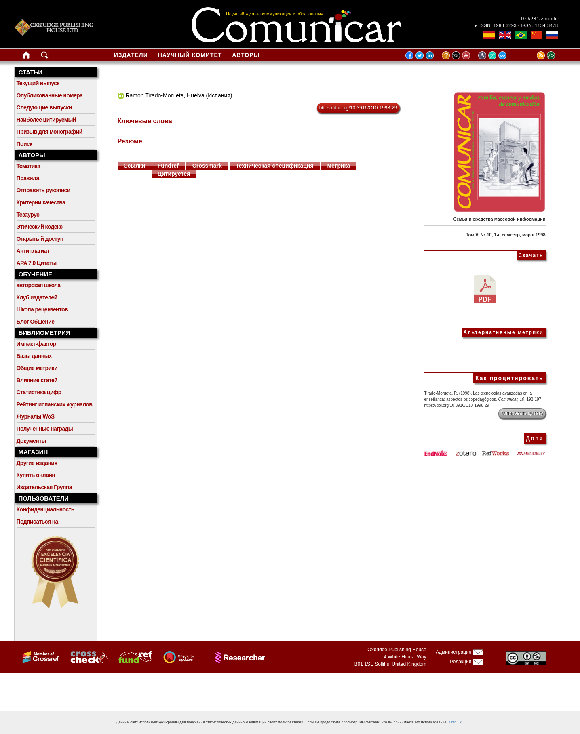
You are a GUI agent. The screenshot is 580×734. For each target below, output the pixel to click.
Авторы (245, 55)
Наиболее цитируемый (46, 119)
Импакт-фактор (36, 344)
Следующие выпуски (44, 107)
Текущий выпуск (38, 83)
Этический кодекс (40, 226)
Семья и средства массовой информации (499, 219)
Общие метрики (37, 368)
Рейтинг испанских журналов (55, 404)
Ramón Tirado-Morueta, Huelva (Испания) (178, 95)
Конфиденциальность (45, 509)
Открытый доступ (40, 239)
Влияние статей (37, 380)
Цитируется (174, 173)
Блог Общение (36, 321)
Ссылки (135, 165)
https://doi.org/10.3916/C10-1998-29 (358, 108)
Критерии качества (41, 202)
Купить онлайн (36, 475)
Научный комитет (190, 55)
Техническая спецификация (275, 165)
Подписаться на (37, 521)
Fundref (168, 165)
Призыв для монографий (49, 131)
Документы (31, 440)
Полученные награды (45, 428)
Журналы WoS (36, 416)
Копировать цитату (522, 413)
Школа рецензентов (42, 309)
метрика (338, 165)
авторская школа (39, 285)
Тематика (28, 166)
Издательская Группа (44, 487)
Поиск (24, 144)
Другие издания (37, 463)
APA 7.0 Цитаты (37, 263)
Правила (28, 178)
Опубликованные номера (50, 95)
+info (453, 722)
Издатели (131, 55)
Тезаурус (28, 214)
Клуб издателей (37, 297)
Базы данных (34, 356)
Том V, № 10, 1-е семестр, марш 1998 (506, 234)
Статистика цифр (39, 392)
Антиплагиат (33, 251)
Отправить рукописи (43, 190)
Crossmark (207, 165)
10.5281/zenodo (539, 18)
